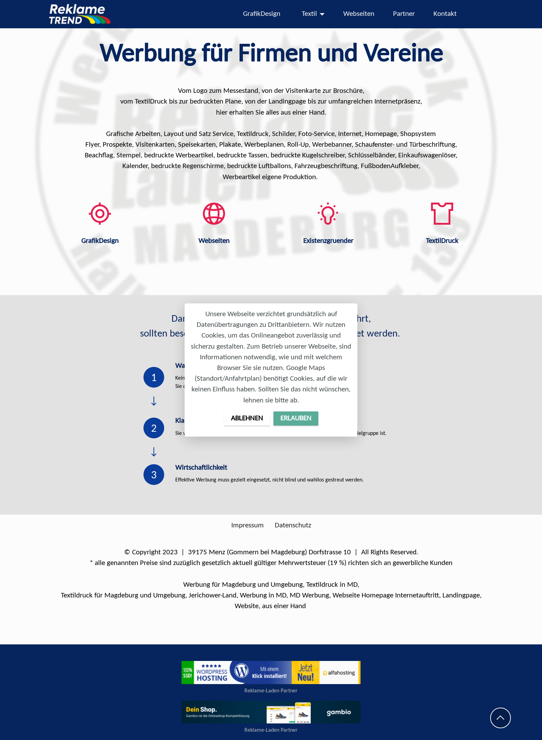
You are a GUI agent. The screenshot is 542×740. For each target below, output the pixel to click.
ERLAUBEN (295, 418)
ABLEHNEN (247, 418)
